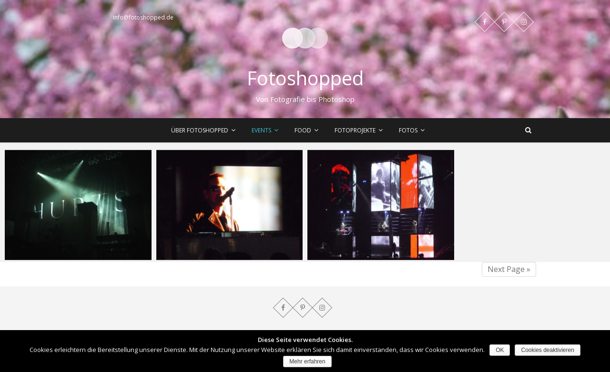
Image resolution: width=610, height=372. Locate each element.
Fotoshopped (305, 78)
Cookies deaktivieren (547, 350)
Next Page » (509, 269)
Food (303, 130)
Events (261, 130)
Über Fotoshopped (199, 130)
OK (500, 350)
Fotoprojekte (355, 130)
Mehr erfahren (307, 361)
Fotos (408, 130)
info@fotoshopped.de (143, 17)
